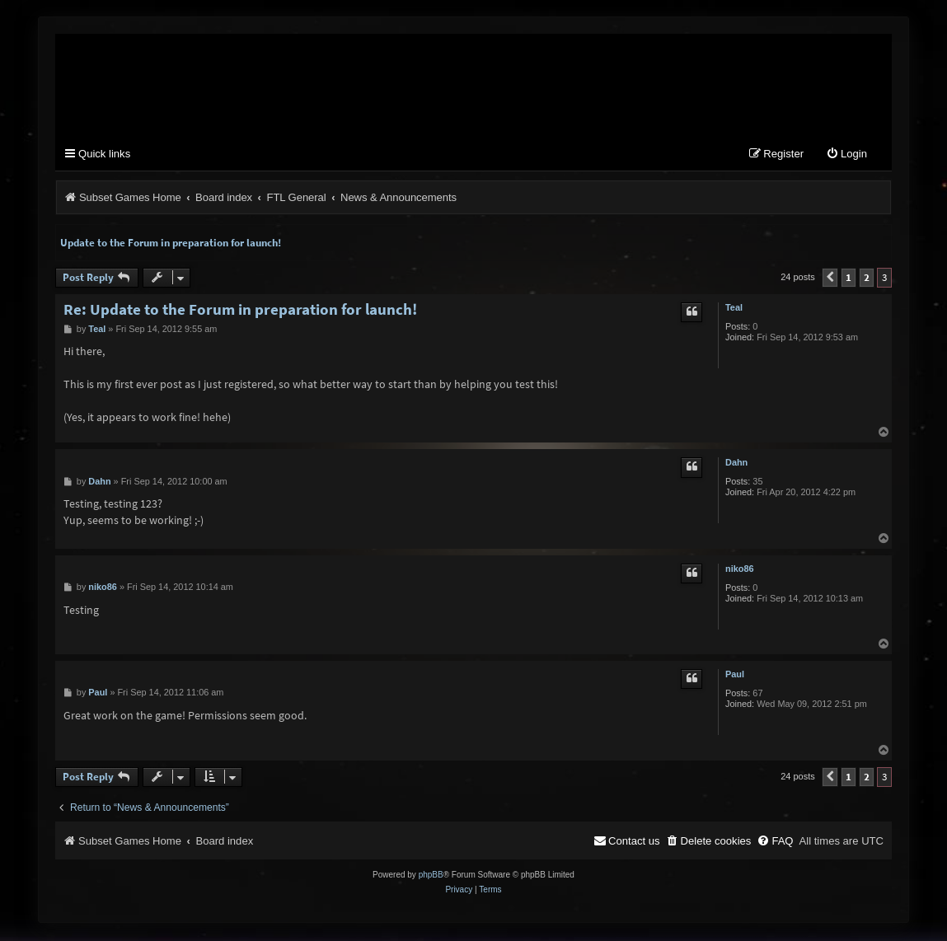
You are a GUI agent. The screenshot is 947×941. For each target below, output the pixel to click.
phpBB (431, 876)
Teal (734, 308)
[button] (830, 278)
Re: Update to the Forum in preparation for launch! (240, 310)
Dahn (736, 464)
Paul (734, 676)
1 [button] (848, 278)
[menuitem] (846, 156)
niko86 (739, 569)
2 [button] (867, 278)
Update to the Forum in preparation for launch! (170, 243)
